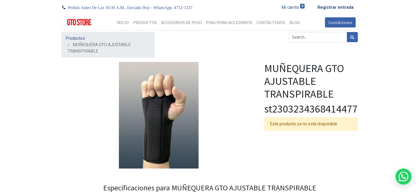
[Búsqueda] (352, 37)
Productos (75, 38)
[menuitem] (122, 22)
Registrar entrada (335, 7)
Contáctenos (340, 22)
